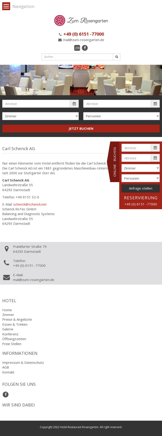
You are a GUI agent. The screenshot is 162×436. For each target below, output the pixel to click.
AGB (5, 367)
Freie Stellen (11, 343)
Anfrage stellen (140, 188)
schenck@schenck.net (30, 204)
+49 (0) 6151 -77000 (81, 34)
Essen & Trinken (14, 324)
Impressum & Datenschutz (23, 362)
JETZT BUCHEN (81, 128)
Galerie (7, 329)
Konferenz (10, 334)
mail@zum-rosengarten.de (81, 39)
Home (7, 310)
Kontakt (8, 372)
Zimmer (8, 314)
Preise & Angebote (17, 319)
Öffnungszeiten (14, 338)
